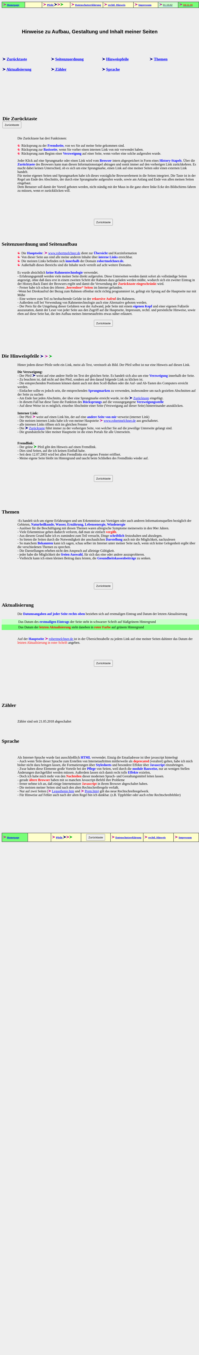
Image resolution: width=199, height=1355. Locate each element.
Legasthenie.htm (63, 791)
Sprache (113, 69)
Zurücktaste (17, 59)
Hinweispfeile (117, 59)
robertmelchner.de (61, 639)
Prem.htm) (92, 791)
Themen (160, 59)
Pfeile (50, 4)
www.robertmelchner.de (64, 253)
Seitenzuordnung (69, 59)
